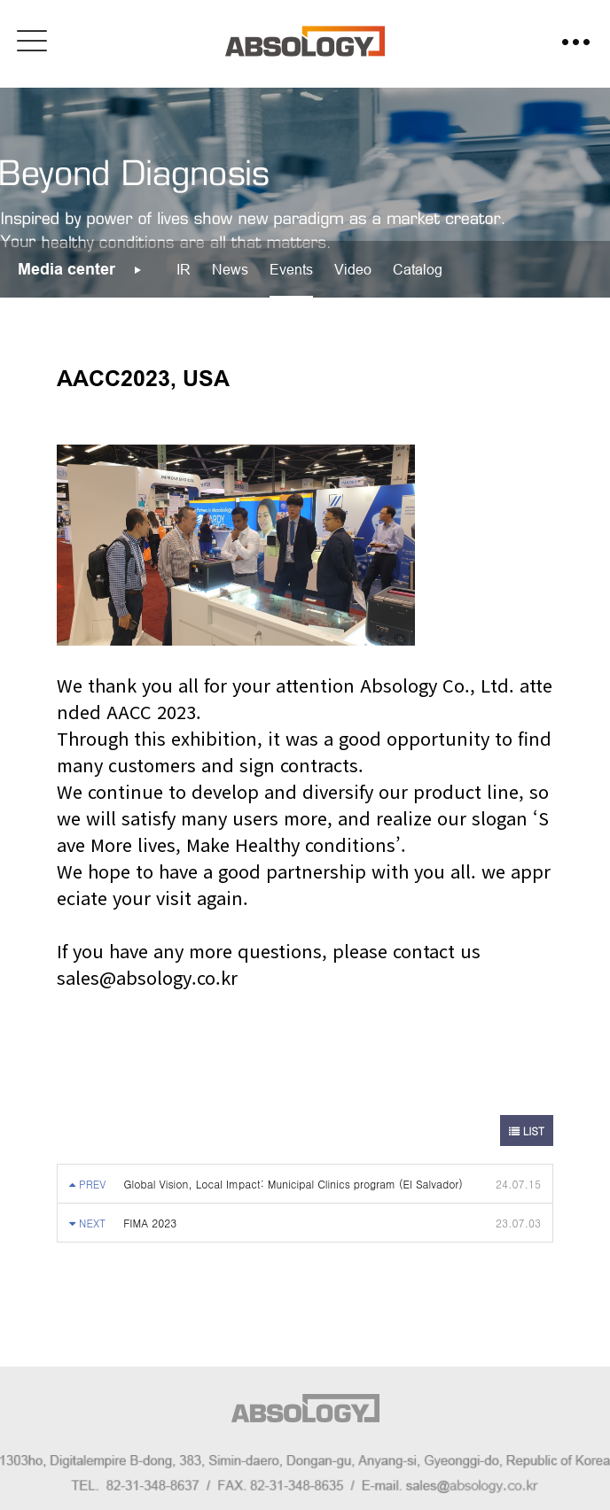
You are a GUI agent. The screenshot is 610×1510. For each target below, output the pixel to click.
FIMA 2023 (149, 1222)
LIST (526, 1130)
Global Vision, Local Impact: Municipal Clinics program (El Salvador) (293, 1183)
